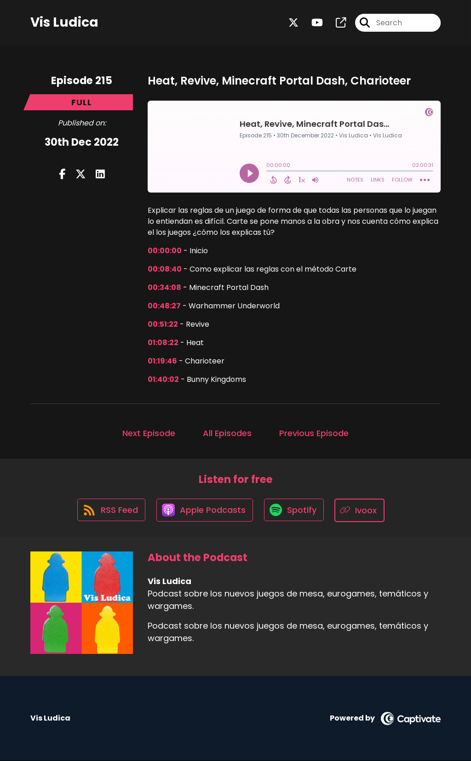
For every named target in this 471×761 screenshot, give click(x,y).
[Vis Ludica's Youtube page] (311, 23)
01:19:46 (162, 361)
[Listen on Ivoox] (361, 510)
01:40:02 (163, 379)
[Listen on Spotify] (294, 510)
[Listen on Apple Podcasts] (204, 510)
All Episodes (227, 433)
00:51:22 (163, 324)
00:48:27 (164, 306)
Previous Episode (314, 433)
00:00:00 (165, 250)
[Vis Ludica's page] (335, 23)
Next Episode (148, 433)
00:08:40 (165, 269)
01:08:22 (163, 342)
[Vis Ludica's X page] (293, 23)
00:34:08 (164, 287)
